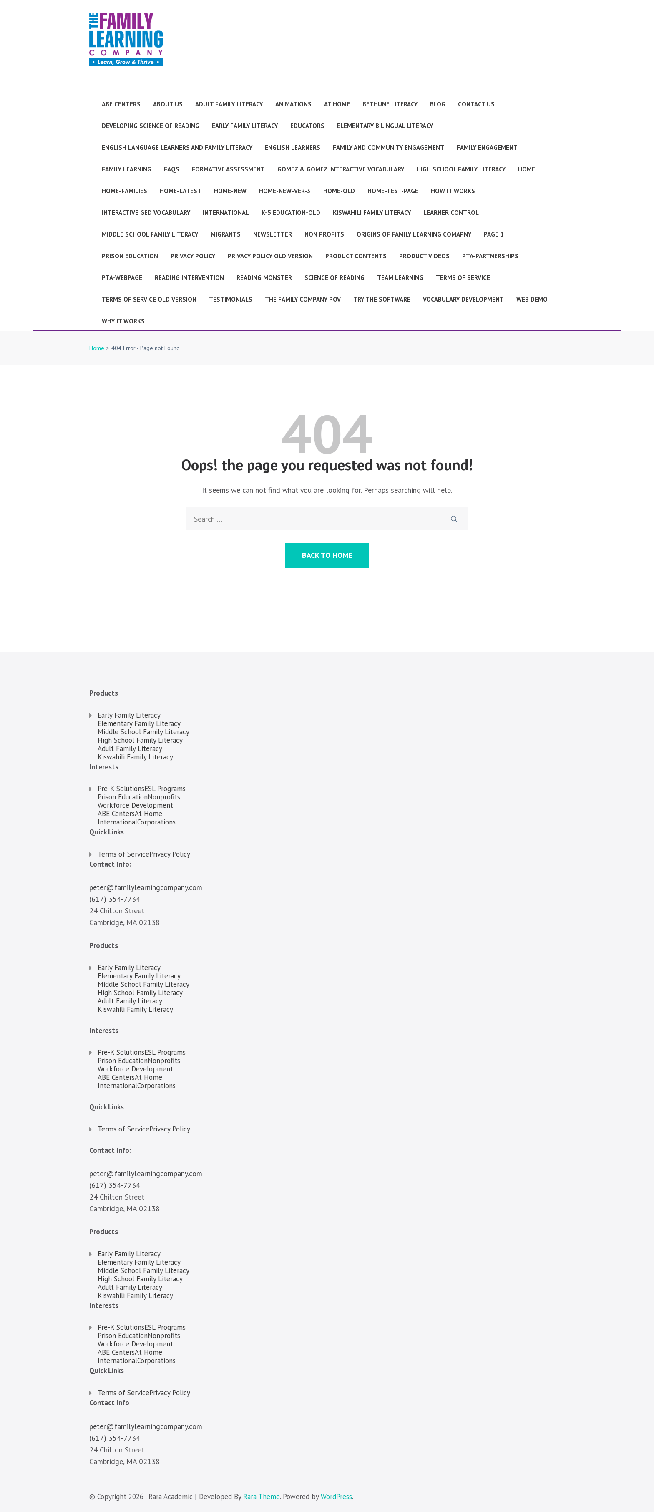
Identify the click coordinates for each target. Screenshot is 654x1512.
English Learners (292, 147)
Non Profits (324, 234)
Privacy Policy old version (270, 256)
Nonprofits (164, 797)
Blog (437, 104)
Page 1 (494, 234)
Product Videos (424, 256)
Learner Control (451, 213)
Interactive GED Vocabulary (146, 213)
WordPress (336, 1496)
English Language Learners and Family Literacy (177, 147)
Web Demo (532, 299)
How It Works (453, 191)
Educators (307, 126)
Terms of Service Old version (149, 299)
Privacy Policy (193, 256)
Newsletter (272, 234)
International (226, 213)
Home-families (124, 191)
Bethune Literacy (390, 104)
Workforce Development (135, 805)
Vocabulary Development (463, 299)
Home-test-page (392, 191)
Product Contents (356, 256)
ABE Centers (121, 104)
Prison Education (130, 256)
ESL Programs (165, 788)
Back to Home (327, 555)
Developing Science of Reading (150, 126)
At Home (337, 104)
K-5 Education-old (291, 213)
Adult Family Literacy (229, 104)
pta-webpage (122, 278)
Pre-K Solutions (121, 788)
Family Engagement (487, 147)
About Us (168, 104)
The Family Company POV (303, 299)
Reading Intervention (189, 278)
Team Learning (400, 278)
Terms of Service (463, 278)
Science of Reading (334, 278)
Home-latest (180, 191)
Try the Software (381, 299)
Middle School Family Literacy (150, 234)
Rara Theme (261, 1496)
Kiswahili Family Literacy (372, 213)
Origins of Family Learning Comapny (414, 234)
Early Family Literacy (245, 126)
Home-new (230, 191)
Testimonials (230, 299)
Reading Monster (264, 278)
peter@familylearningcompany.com (145, 887)
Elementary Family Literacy (139, 723)
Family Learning (126, 169)
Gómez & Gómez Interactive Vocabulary (340, 169)
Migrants (226, 234)
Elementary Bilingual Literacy (385, 126)
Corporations (156, 822)
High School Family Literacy (461, 169)
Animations (293, 104)
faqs (171, 169)
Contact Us (476, 104)
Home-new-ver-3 (285, 191)
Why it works (123, 321)
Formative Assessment (228, 169)
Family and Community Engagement (388, 147)
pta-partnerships (490, 256)
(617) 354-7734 (114, 899)
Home (526, 169)
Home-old (339, 191)
